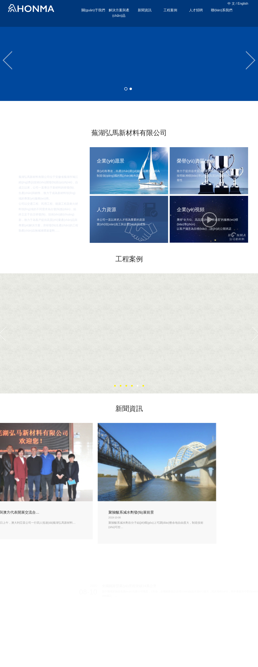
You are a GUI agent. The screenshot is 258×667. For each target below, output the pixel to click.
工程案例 (170, 10)
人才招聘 (196, 10)
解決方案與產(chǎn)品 (119, 13)
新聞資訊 (145, 10)
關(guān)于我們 (93, 10)
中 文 (231, 3)
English (243, 3)
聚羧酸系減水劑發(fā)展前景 (38, 512)
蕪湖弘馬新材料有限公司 (31, 8)
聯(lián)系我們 (221, 10)
